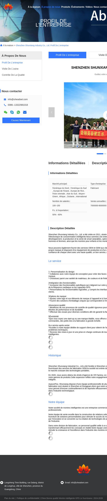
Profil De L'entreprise (67, 55)
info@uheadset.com (18, 99)
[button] (100, 153)
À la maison (34, 7)
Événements (77, 7)
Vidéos (89, 7)
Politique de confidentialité (28, 498)
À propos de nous (50, 7)
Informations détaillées (66, 163)
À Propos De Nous (14, 55)
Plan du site (9, 498)
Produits (65, 7)
